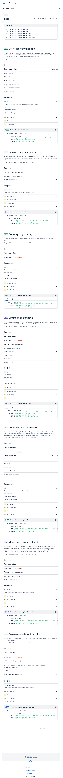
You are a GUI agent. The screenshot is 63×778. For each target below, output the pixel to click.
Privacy (28, 767)
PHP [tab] (25, 133)
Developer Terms (30, 770)
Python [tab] (21, 133)
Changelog (29, 761)
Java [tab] (16, 133)
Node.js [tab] (11, 133)
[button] (58, 3)
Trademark (29, 773)
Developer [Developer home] (13, 3)
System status (30, 764)
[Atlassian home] (4, 2)
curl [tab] (6, 134)
